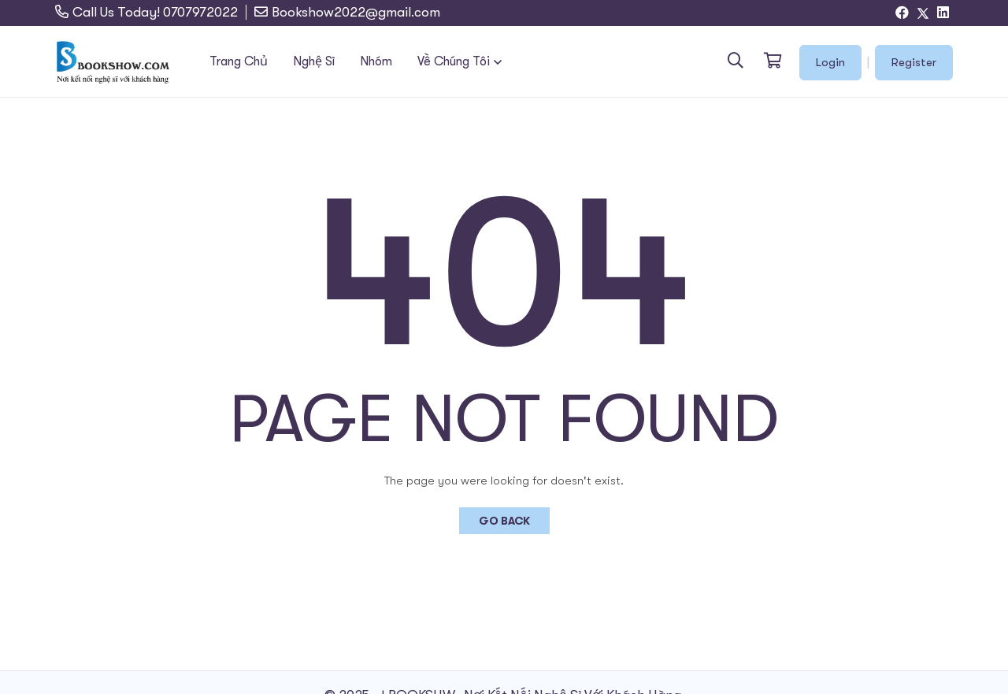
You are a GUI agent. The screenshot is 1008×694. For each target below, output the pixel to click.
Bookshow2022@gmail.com (356, 12)
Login (830, 62)
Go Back (504, 520)
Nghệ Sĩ (314, 61)
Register (913, 62)
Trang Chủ (238, 61)
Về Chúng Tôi (453, 61)
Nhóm (376, 61)
